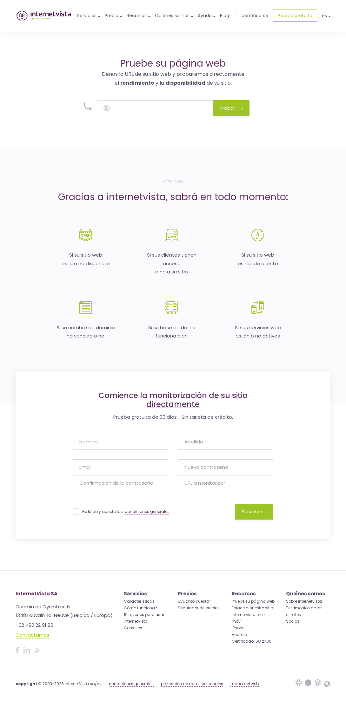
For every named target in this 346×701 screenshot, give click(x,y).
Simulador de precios (199, 608)
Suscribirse (254, 511)
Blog (224, 15)
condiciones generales (147, 511)
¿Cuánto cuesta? (194, 601)
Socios (292, 621)
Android (239, 634)
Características (139, 601)
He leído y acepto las (126, 511)
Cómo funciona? (140, 608)
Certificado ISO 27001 (252, 641)
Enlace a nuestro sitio (252, 608)
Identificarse (254, 15)
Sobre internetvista (304, 601)
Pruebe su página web (253, 601)
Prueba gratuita (295, 15)
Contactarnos (32, 635)
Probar (231, 108)
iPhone (238, 628)
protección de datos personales (192, 683)
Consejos (133, 628)
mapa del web (244, 683)
